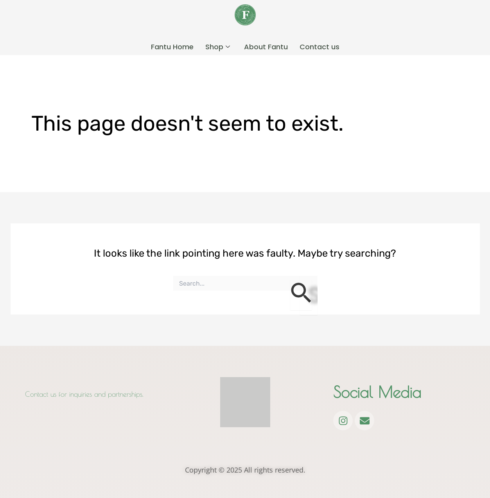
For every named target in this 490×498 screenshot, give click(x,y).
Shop (217, 46)
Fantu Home (172, 46)
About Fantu (266, 46)
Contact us (319, 46)
